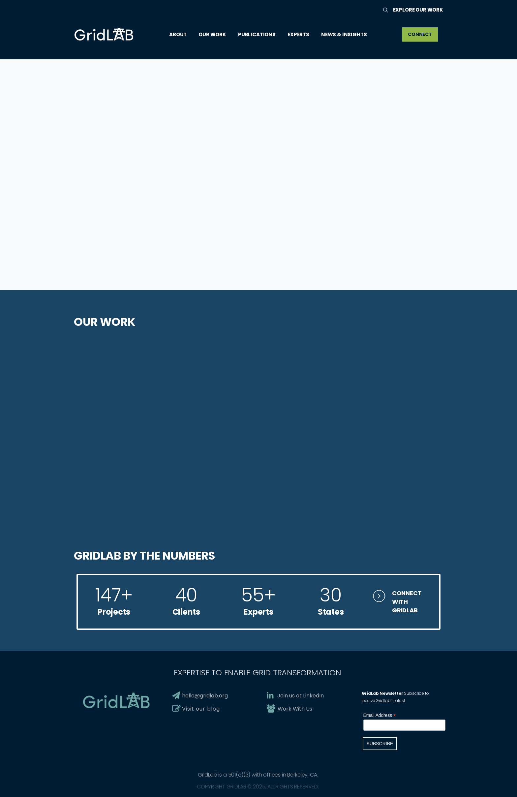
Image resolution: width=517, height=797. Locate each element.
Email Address (379, 715)
